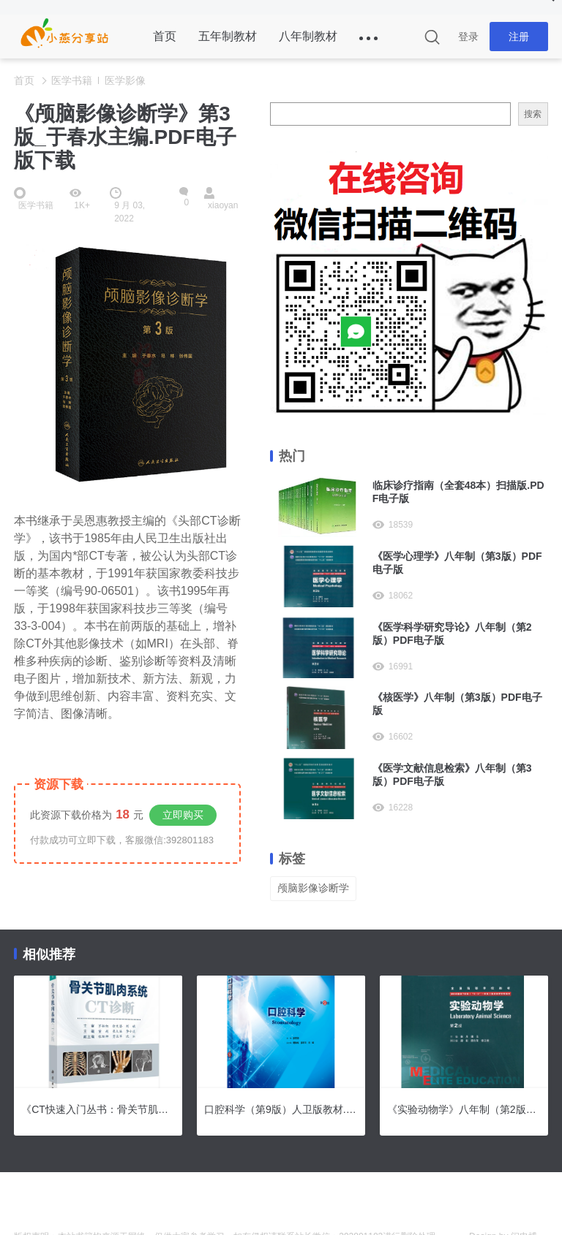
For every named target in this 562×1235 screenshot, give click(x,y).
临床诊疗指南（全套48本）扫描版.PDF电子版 (458, 491)
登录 (468, 36)
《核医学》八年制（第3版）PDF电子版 (457, 703)
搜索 (533, 114)
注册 (519, 36)
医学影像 (125, 80)
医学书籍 (71, 80)
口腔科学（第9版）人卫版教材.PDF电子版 (281, 1109)
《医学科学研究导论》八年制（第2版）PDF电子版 (452, 633)
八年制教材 (308, 36)
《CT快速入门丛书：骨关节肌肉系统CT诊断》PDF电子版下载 (98, 1109)
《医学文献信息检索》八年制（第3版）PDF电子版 (452, 774)
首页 (164, 36)
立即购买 (182, 815)
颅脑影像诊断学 (313, 888)
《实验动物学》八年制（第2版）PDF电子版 (464, 1109)
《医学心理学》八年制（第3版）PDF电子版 (457, 562)
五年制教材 (227, 36)
